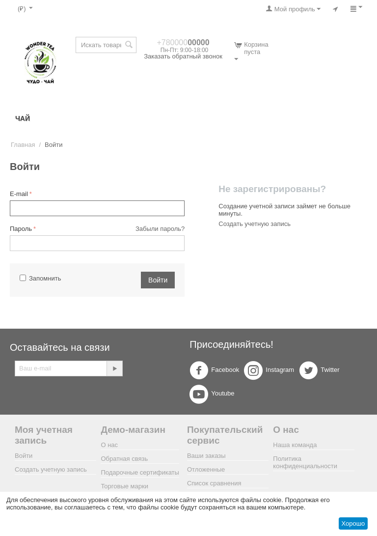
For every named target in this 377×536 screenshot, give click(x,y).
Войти (157, 280)
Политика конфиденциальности (305, 462)
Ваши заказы (206, 455)
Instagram (269, 370)
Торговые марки (124, 486)
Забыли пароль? (160, 228)
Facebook (214, 370)
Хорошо (353, 523)
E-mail (19, 193)
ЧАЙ (22, 118)
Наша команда (295, 445)
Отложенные (206, 469)
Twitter (319, 370)
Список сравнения (214, 483)
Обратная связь (124, 458)
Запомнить (40, 278)
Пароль (21, 228)
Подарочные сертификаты (140, 472)
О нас (109, 445)
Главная (23, 144)
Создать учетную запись (254, 223)
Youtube (211, 394)
